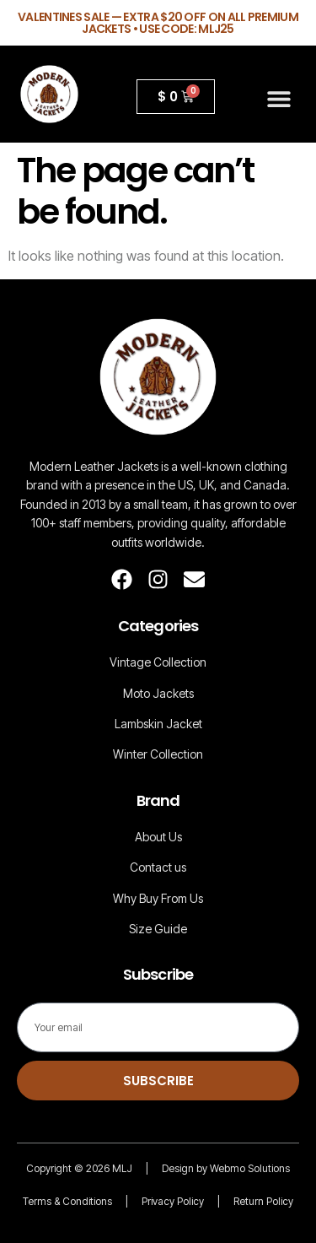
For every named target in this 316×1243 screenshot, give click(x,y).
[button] (279, 98)
